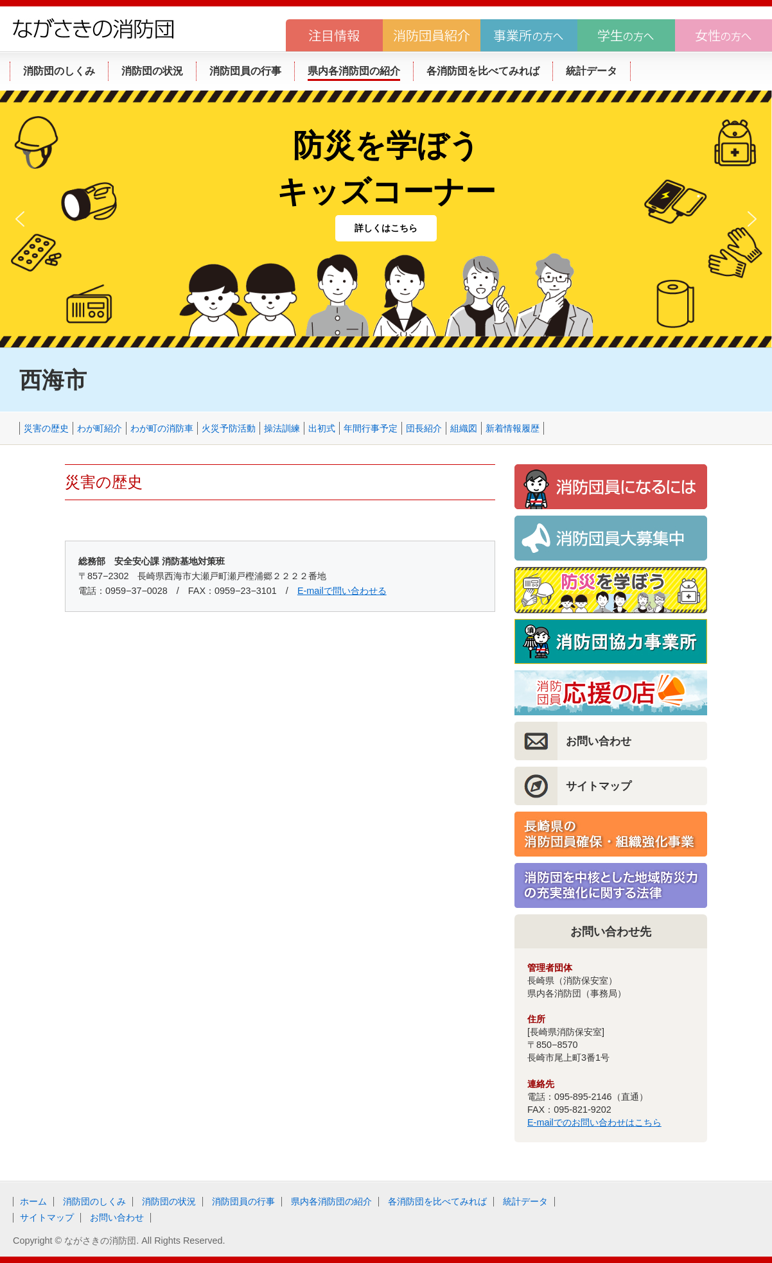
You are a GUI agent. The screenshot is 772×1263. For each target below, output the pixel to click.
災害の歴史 (46, 428)
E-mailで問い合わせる (342, 591)
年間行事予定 (371, 428)
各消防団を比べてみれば (437, 1201)
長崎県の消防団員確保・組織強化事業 (610, 834)
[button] (20, 219)
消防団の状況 (169, 1201)
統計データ (525, 1201)
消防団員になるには (610, 486)
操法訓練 (282, 428)
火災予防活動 (229, 428)
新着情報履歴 (513, 428)
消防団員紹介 (431, 35)
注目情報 (334, 35)
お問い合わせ (598, 741)
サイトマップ (598, 786)
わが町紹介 (99, 428)
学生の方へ (625, 35)
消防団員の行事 (243, 1201)
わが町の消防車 (161, 428)
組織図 (463, 428)
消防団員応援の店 (610, 692)
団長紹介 (424, 428)
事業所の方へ (528, 35)
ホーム (33, 1201)
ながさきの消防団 (93, 28)
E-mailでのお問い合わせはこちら (594, 1122)
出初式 (321, 428)
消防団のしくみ (94, 1201)
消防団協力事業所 (610, 641)
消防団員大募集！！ (610, 538)
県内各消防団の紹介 (331, 1201)
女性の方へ (723, 35)
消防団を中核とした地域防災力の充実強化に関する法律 (610, 885)
